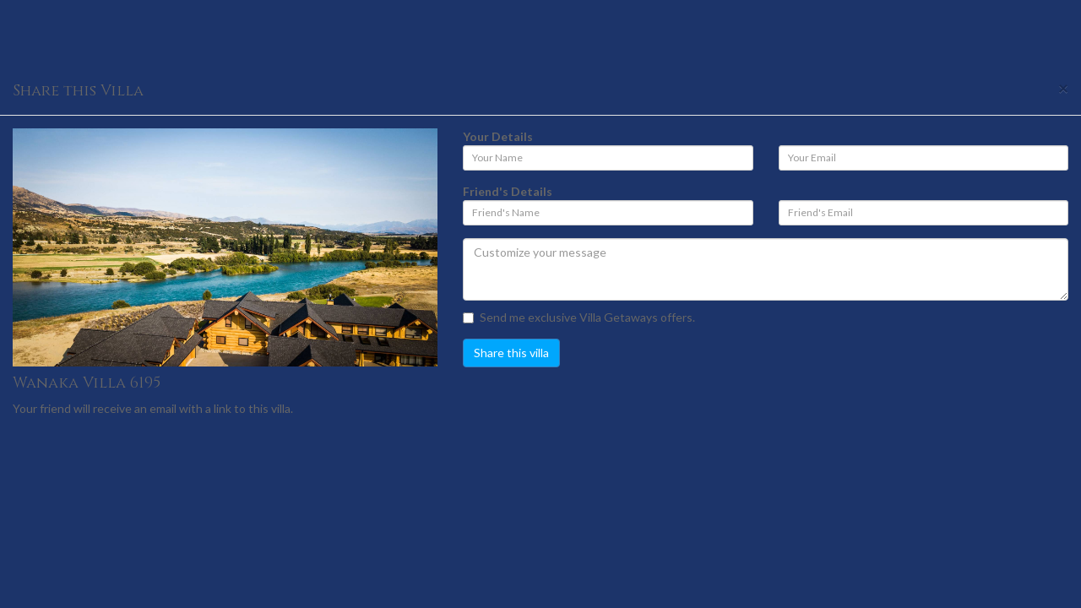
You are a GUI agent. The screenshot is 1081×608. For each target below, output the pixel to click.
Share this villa (511, 352)
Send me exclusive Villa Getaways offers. (579, 317)
